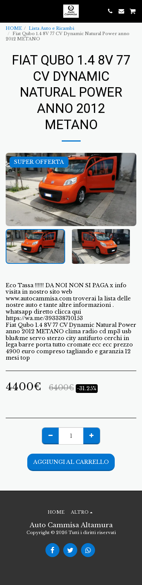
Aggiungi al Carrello (71, 462)
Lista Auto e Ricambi (51, 28)
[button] (8, 11)
